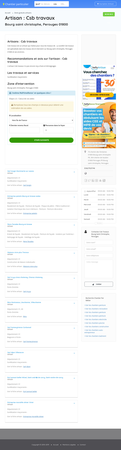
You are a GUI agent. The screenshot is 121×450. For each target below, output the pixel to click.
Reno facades (28, 241)
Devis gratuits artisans (22, 13)
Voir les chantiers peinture (95, 305)
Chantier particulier (16, 4)
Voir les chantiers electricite (95, 320)
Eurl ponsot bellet (30, 391)
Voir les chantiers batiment (95, 336)
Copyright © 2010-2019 (40, 445)
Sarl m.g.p (27, 291)
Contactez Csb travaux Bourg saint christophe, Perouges (100, 234)
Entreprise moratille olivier (33, 416)
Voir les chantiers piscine (94, 323)
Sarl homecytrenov (30, 341)
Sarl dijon (26, 366)
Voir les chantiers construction (96, 327)
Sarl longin (27, 185)
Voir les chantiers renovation (96, 309)
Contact (83, 445)
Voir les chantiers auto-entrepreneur (93, 331)
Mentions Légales (69, 445)
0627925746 (89, 168)
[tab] (41, 172)
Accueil (7, 13)
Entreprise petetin (30, 213)
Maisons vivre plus (30, 266)
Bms (25, 316)
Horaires (99, 223)
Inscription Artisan (105, 4)
